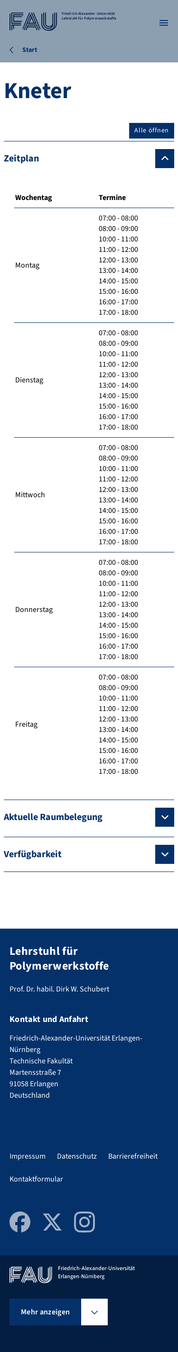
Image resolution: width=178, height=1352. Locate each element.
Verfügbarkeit (33, 854)
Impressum (27, 1156)
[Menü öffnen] (163, 22)
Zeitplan (21, 158)
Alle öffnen (151, 130)
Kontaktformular (36, 1179)
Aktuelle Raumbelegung (53, 817)
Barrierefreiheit (133, 1156)
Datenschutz (77, 1156)
